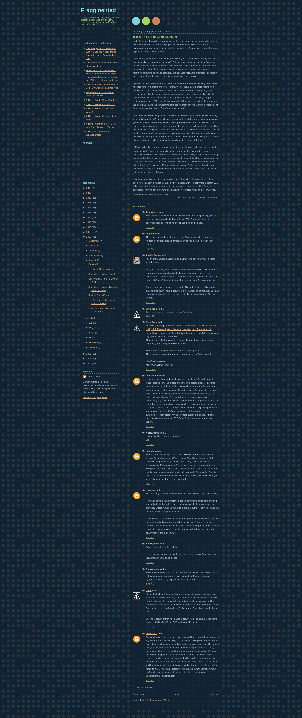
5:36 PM (150, 627)
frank (149, 590)
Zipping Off (93, 264)
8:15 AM (150, 249)
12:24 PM (151, 316)
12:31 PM (151, 369)
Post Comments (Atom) (158, 700)
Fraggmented (98, 10)
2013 (89, 212)
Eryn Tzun (151, 309)
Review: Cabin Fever (98, 295)
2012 (89, 217)
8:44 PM (150, 562)
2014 (89, 207)
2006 (89, 358)
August (92, 260)
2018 (89, 188)
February (93, 342)
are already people (161, 350)
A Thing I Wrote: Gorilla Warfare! (102, 100)
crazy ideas (189, 197)
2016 (89, 198)
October (93, 250)
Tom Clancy (152, 212)
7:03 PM (150, 484)
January (93, 347)
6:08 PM (150, 444)
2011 (89, 222)
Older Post (214, 694)
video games (213, 197)
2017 (89, 193)
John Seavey (93, 376)
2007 (89, 354)
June (91, 323)
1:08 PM (150, 426)
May (91, 327)
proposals (200, 197)
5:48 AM (150, 227)
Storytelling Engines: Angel (101, 274)
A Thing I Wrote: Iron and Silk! (100, 104)
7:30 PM (150, 680)
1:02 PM (150, 584)
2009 (89, 232)
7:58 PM (150, 537)
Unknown (151, 490)
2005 (89, 363)
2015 (89, 202)
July (91, 318)
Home (176, 694)
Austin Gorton (153, 255)
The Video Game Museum (101, 269)
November (94, 245)
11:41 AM (151, 302)
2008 (89, 237)
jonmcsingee (153, 375)
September (94, 255)
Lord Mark (151, 633)
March (92, 337)
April (91, 333)
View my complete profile (95, 397)
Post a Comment (145, 687)
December (94, 241)
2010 (89, 227)
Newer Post (138, 694)
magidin (150, 233)
